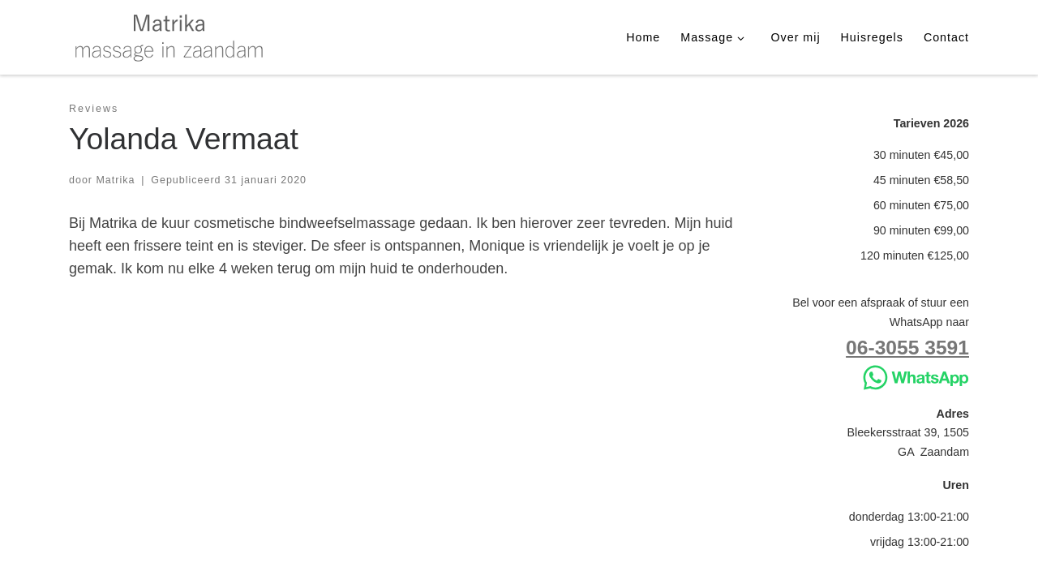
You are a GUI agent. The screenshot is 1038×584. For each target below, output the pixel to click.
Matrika (115, 180)
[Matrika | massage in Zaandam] (170, 35)
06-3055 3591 (907, 348)
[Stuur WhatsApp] (916, 376)
